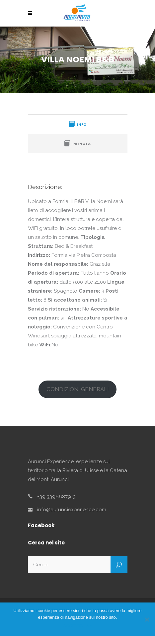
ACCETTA (73, 625)
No (89, 625)
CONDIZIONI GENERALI (77, 389)
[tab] (77, 124)
